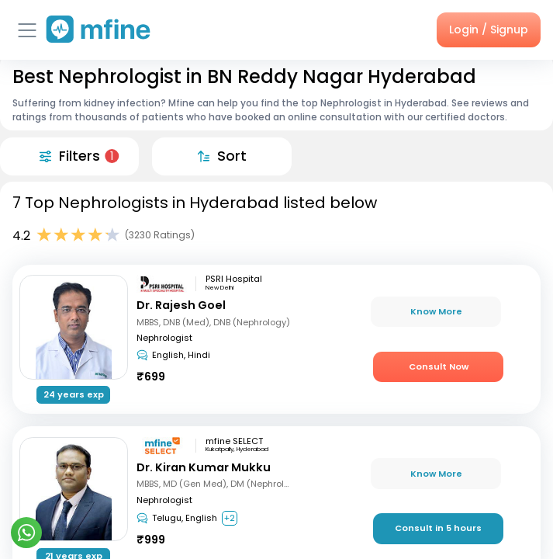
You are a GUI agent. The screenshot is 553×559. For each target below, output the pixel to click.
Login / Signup (488, 29)
